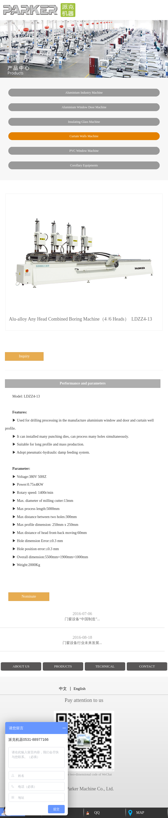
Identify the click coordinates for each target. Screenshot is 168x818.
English (80, 689)
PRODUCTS (63, 666)
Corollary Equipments (84, 165)
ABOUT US (21, 666)
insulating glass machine (84, 122)
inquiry (24, 356)
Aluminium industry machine (84, 92)
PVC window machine (84, 151)
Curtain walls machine (84, 136)
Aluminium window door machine (84, 107)
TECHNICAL (105, 666)
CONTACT (147, 666)
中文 (63, 689)
